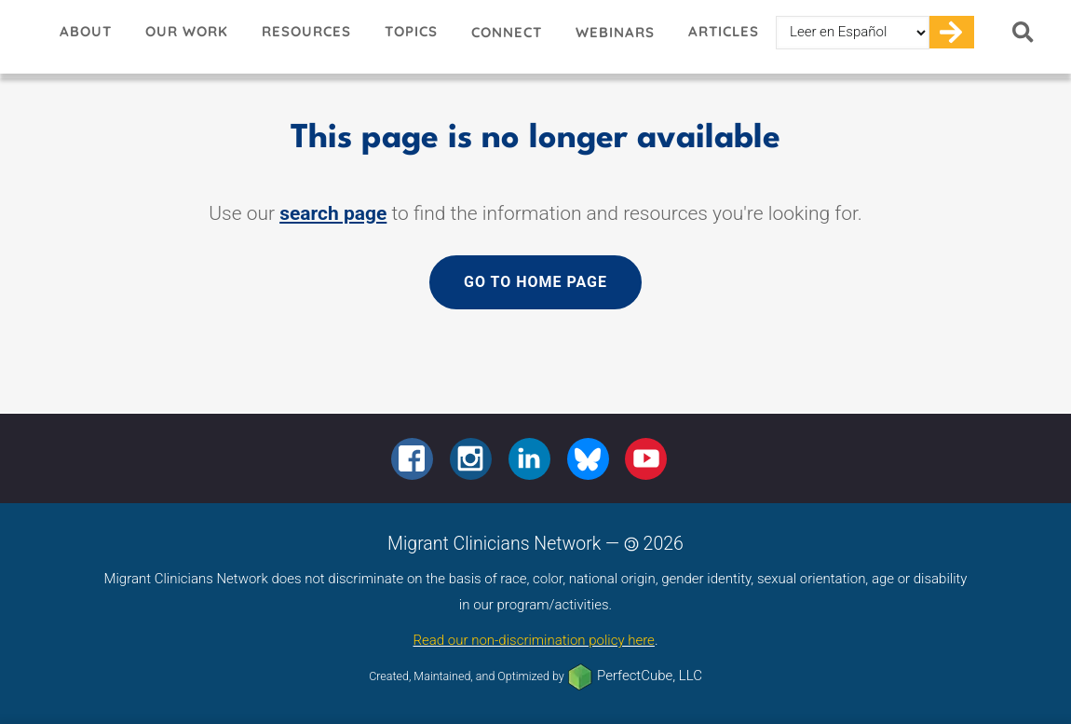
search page (332, 213)
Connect (506, 32)
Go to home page (535, 282)
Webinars (615, 32)
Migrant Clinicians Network (21, 36)
